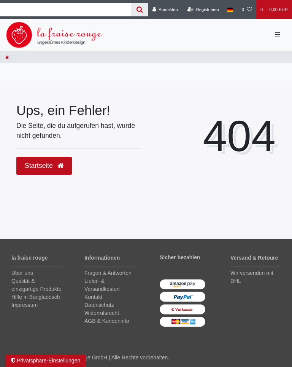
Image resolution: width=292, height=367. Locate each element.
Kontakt (93, 297)
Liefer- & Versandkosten (102, 285)
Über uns (22, 273)
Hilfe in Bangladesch (35, 297)
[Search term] (65, 9)
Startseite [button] (44, 165)
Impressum (24, 305)
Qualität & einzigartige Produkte (36, 285)
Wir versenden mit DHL (251, 277)
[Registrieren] (203, 9)
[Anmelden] (165, 9)
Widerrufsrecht (101, 313)
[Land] (230, 9)
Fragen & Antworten (108, 273)
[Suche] (139, 9)
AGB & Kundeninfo (106, 321)
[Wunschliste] (247, 9)
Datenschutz (99, 305)
